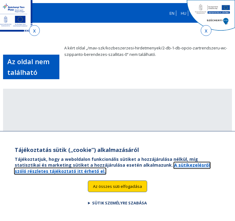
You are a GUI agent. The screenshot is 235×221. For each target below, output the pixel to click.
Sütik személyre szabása (119, 209)
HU (183, 13)
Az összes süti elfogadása (117, 192)
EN (172, 13)
